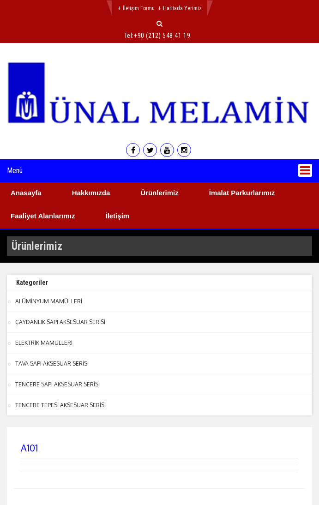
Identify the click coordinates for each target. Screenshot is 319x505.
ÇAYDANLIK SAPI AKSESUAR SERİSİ (60, 322)
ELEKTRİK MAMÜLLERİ (43, 342)
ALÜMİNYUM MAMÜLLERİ (48, 301)
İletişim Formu (139, 8)
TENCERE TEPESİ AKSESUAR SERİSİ (60, 405)
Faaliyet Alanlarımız (43, 216)
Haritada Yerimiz (182, 8)
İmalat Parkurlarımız (242, 193)
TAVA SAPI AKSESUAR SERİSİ (52, 363)
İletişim (118, 216)
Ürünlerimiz (159, 193)
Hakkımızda (91, 193)
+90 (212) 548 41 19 (162, 35)
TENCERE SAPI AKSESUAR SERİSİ (57, 384)
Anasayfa (26, 193)
